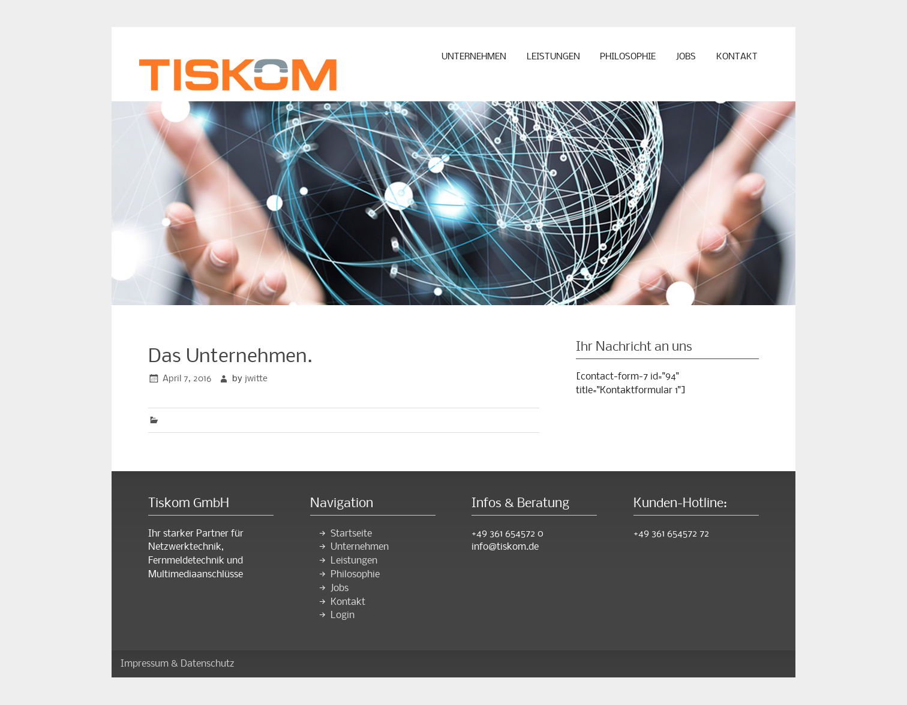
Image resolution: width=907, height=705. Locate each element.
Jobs (686, 57)
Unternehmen (474, 57)
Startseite (351, 534)
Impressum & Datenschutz (178, 664)
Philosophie (628, 57)
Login (343, 615)
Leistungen (553, 57)
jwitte (256, 379)
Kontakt (737, 57)
